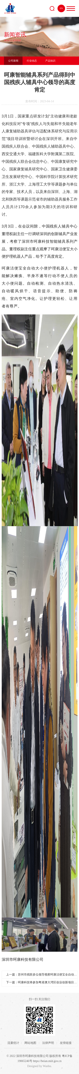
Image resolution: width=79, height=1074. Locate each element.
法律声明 (48, 1042)
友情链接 (66, 1042)
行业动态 (32, 60)
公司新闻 (13, 60)
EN (61, 8)
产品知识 (50, 60)
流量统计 (13, 1042)
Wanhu (47, 1066)
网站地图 (30, 1042)
